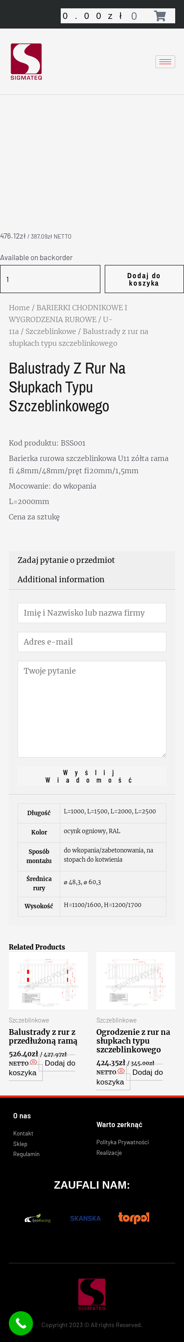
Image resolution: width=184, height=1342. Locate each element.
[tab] (92, 560)
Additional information (61, 579)
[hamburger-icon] (165, 61)
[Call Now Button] (21, 1323)
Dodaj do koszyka (144, 279)
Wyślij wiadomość (92, 776)
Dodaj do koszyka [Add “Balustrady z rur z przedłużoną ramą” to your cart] (42, 1068)
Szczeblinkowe (51, 331)
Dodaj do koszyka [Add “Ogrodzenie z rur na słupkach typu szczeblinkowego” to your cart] (129, 1077)
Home (19, 307)
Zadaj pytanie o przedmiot (66, 560)
